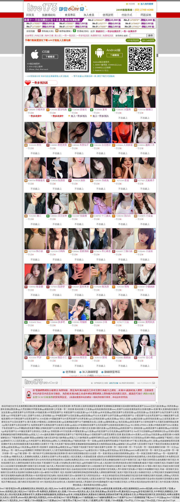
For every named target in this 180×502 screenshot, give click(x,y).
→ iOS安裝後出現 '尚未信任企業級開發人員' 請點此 (47, 76)
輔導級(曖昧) (65, 31)
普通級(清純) (83, 31)
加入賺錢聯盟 (90, 371)
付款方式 (127, 15)
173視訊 (90, 375)
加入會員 (89, 15)
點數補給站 (49, 15)
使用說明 (108, 15)
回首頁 (30, 15)
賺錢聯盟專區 (112, 371)
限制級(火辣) (48, 31)
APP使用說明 (133, 40)
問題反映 (146, 15)
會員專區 (70, 15)
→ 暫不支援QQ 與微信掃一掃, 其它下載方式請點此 (93, 76)
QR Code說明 (148, 40)
